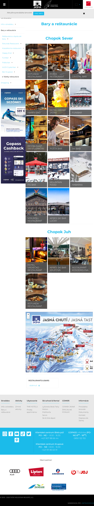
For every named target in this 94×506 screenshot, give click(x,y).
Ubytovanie (32, 401)
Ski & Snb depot (48, 418)
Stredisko (5, 401)
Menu (4, 4)
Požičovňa (46, 412)
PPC (79, 503)
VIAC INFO (39, 13)
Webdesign (72, 503)
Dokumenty (84, 412)
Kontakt (82, 415)
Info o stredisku (7, 407)
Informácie (84, 401)
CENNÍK (66, 401)
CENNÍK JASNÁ (68, 407)
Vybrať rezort (88, 7)
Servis (44, 415)
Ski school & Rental (50, 401)
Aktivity (18, 401)
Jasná (37, 4)
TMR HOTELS (32, 407)
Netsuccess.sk (88, 503)
